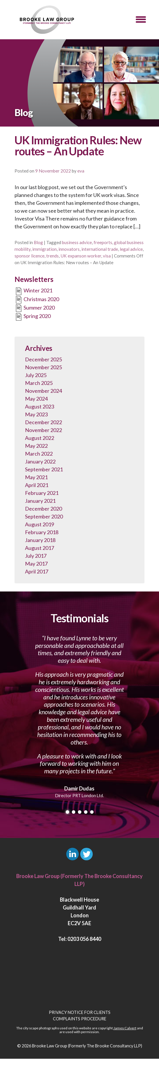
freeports (103, 242)
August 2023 (39, 406)
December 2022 (43, 422)
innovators (69, 249)
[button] (141, 19)
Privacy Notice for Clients (79, 1012)
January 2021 (40, 501)
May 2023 (36, 414)
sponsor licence (29, 255)
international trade (99, 249)
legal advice (131, 249)
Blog (38, 242)
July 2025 (36, 375)
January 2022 (40, 461)
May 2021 (36, 477)
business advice (77, 242)
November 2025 (43, 367)
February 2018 (41, 532)
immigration (44, 249)
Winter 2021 (33, 291)
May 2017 (36, 563)
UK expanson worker (80, 255)
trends (52, 255)
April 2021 (36, 485)
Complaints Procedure (79, 1018)
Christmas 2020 (37, 300)
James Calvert (124, 1028)
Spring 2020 (33, 317)
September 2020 (44, 516)
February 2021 (41, 493)
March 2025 (39, 383)
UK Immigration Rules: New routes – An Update (78, 145)
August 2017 (39, 548)
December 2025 (43, 359)
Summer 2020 (35, 308)
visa (107, 255)
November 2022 (43, 430)
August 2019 (39, 524)
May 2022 (36, 446)
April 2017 (36, 571)
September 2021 (44, 469)
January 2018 (40, 540)
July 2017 (36, 555)
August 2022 (39, 438)
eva (80, 170)
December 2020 (43, 508)
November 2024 (43, 391)
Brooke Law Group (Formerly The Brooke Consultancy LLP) (87, 1045)
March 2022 (39, 453)
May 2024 (36, 398)
